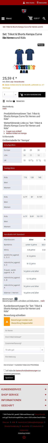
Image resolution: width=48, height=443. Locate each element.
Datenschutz (37, 426)
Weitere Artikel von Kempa (15, 133)
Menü (7, 18)
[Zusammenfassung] (24, 343)
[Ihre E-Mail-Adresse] (24, 336)
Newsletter (26, 426)
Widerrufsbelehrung (11, 426)
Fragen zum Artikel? (13, 131)
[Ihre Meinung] (24, 358)
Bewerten (19, 101)
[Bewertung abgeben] (24, 350)
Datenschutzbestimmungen (27, 371)
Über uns (6, 422)
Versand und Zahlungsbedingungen (31, 422)
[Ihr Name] (24, 330)
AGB (13, 422)
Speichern (9, 378)
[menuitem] (41, 3)
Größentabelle (8, 137)
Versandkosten (40, 414)
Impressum (24, 430)
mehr (5, 109)
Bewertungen (8, 299)
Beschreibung (8, 107)
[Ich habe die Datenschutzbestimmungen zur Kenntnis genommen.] (5, 370)
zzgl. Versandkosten (17, 82)
